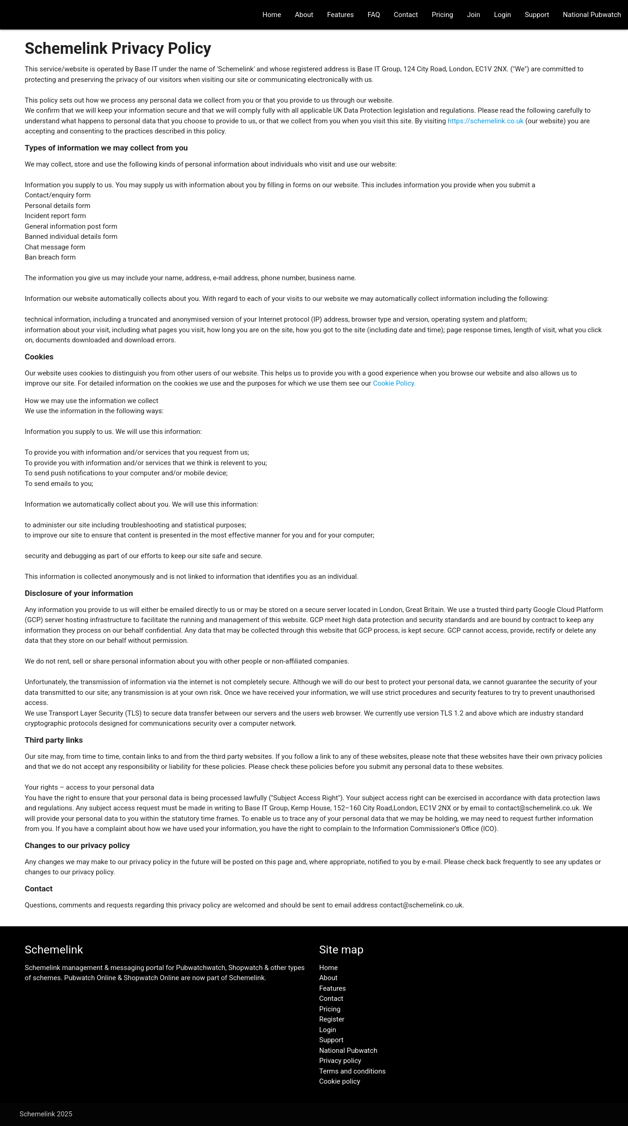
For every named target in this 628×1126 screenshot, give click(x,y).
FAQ (374, 15)
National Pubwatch (592, 15)
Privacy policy (340, 1061)
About (304, 15)
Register (332, 1019)
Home (272, 15)
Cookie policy (339, 1081)
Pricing (442, 15)
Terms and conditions (352, 1071)
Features (340, 15)
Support (537, 15)
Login (502, 15)
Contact (406, 15)
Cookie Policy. (394, 383)
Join (473, 15)
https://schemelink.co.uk (486, 121)
